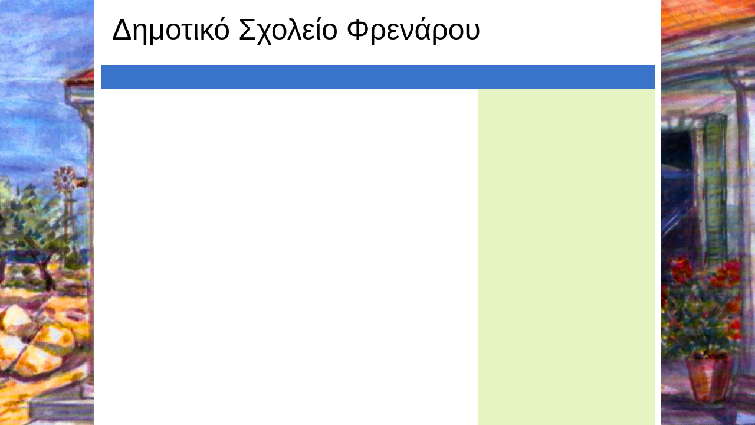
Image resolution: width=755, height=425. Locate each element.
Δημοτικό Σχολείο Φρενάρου (296, 29)
